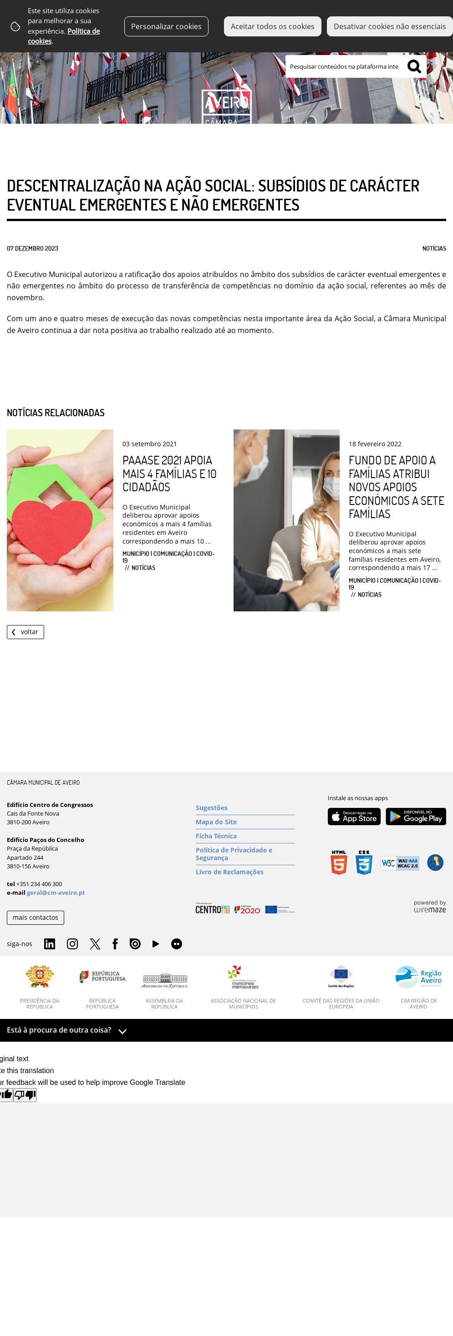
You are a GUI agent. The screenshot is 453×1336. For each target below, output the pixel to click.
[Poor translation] (25, 1095)
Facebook (115, 944)
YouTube (156, 946)
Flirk (176, 944)
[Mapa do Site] (245, 822)
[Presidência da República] (40, 987)
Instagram (72, 944)
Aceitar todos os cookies (273, 26)
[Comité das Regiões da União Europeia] (341, 987)
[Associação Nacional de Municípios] (244, 987)
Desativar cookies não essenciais (390, 26)
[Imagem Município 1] (226, 76)
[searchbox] (356, 66)
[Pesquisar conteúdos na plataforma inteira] (414, 66)
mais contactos (35, 917)
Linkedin (49, 944)
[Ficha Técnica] (245, 836)
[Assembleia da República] (164, 991)
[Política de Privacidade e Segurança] (245, 854)
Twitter (95, 944)
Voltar (29, 631)
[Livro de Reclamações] (245, 872)
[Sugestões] (245, 808)
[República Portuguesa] (102, 987)
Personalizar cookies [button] (166, 26)
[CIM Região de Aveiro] (419, 987)
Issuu (135, 944)
